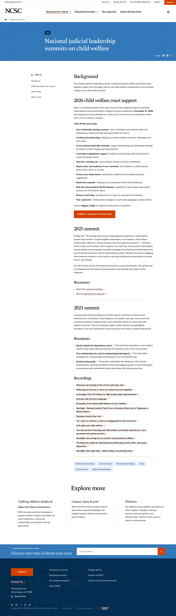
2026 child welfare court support (46, 86)
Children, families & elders (85, 464)
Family (142, 464)
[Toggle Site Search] (168, 12)
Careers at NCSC (96, 577)
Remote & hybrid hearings (101, 469)
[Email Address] (121, 553)
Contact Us (17, 583)
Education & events (87, 11)
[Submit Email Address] (161, 553)
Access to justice (82, 469)
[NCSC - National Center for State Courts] (13, 10)
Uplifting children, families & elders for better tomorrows (33, 506)
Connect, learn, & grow (90, 501)
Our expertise (109, 11)
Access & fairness (105, 464)
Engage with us (95, 571)
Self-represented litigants (125, 464)
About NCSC (55, 587)
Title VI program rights (90, 610)
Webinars (132, 501)
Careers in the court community (102, 582)
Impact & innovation (130, 11)
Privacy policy (68, 610)
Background (37, 81)
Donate (168, 3)
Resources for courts (59, 11)
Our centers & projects (59, 582)
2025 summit (37, 92)
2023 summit (37, 97)
